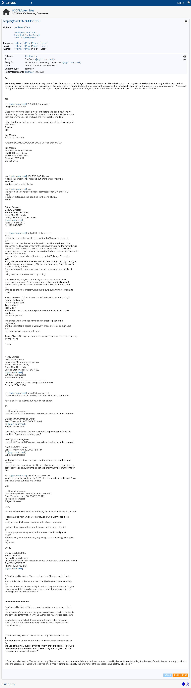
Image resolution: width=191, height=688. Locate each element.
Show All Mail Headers (25, 37)
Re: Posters (31, 56)
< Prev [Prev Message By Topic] (26, 46)
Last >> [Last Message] (44, 43)
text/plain (29, 72)
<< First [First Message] (17, 43)
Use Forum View (22, 27)
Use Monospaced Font (25, 32)
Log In (180, 3)
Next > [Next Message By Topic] (35, 46)
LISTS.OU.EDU (9, 684)
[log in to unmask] (45, 59)
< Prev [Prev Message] (26, 43)
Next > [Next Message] (35, 43)
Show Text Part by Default (27, 35)
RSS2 (184, 675)
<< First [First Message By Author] (17, 49)
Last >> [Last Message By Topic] (44, 46)
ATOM (168, 675)
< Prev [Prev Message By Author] (26, 49)
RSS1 (176, 675)
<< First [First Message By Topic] (17, 46)
